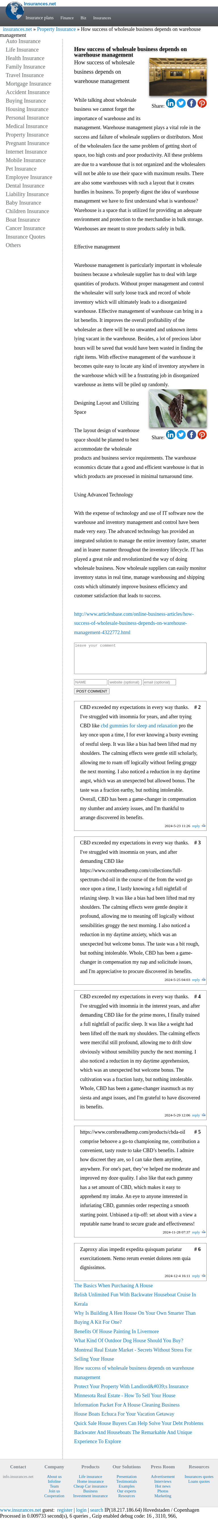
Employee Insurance (29, 177)
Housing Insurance (27, 109)
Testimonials (126, 1487)
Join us (54, 1497)
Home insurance (90, 1487)
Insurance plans (40, 17)
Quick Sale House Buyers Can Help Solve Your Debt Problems (138, 1429)
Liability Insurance (27, 194)
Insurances (104, 17)
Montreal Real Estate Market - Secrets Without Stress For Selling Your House (133, 1360)
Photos (162, 1497)
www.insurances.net (20, 1516)
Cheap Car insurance (90, 1492)
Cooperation (54, 1501)
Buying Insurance (26, 100)
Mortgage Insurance (28, 83)
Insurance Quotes (25, 236)
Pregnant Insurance (27, 143)
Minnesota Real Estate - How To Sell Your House (124, 1401)
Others (13, 245)
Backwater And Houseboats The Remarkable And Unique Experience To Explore (133, 1442)
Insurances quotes (199, 1482)
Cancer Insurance (25, 228)
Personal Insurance (27, 117)
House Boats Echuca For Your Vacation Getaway (124, 1420)
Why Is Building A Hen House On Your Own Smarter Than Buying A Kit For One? (135, 1323)
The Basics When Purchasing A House (113, 1291)
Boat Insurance (23, 219)
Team (54, 1492)
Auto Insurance (23, 41)
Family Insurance (25, 66)
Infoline (54, 1487)
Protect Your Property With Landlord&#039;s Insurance (131, 1392)
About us (54, 1482)
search (96, 1516)
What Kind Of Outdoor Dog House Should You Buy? (128, 1346)
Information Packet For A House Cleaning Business (127, 1411)
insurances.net (17, 29)
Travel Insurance (25, 75)
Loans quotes (199, 1487)
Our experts (126, 1497)
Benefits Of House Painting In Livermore (116, 1337)
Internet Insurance (26, 151)
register (64, 1516)
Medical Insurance (27, 126)
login (81, 1516)
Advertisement (163, 1482)
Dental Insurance (25, 185)
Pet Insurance (21, 168)
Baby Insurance (23, 202)
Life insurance (90, 1482)
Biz (84, 17)
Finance (67, 17)
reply (196, 832)
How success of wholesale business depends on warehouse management (134, 1378)
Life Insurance (22, 49)
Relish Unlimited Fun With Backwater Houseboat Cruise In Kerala (135, 1305)
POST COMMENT (91, 697)
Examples (127, 1492)
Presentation (127, 1482)
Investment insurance (90, 1501)
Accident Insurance (28, 92)
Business (90, 1497)
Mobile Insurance (26, 160)
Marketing (162, 1501)
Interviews (162, 1487)
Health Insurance (25, 58)
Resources (126, 1501)
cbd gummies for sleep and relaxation (139, 731)
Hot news (162, 1492)
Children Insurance (27, 211)
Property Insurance (56, 29)
